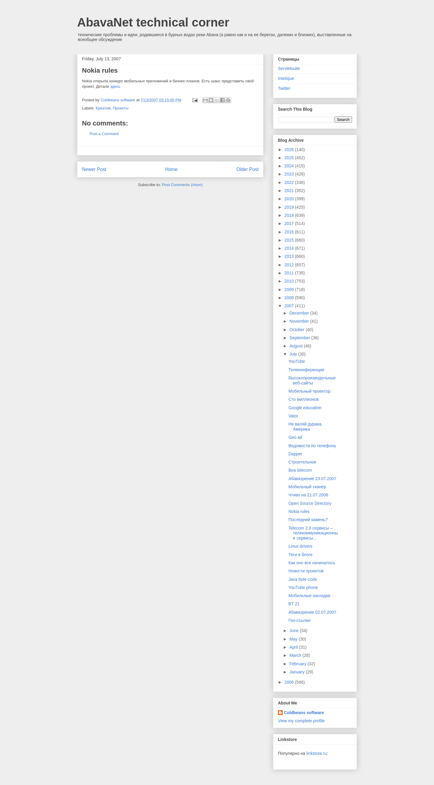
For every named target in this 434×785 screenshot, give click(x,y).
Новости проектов (306, 570)
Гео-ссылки (299, 620)
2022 (290, 182)
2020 (290, 198)
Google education (305, 407)
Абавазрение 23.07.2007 (312, 478)
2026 (290, 149)
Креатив (103, 108)
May (293, 639)
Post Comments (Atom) (182, 184)
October (297, 329)
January (297, 671)
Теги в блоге (300, 554)
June (294, 630)
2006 (290, 682)
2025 (290, 157)
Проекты (120, 108)
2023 (290, 174)
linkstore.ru (316, 753)
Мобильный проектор (309, 391)
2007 (290, 305)
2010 (290, 281)
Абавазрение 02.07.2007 (312, 612)
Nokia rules (299, 511)
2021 (290, 190)
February (298, 663)
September (300, 337)
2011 (290, 273)
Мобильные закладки (309, 595)
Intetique (286, 78)
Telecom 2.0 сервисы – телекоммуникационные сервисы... (313, 533)
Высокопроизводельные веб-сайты (312, 380)
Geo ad (295, 437)
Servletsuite (289, 68)
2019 (290, 207)
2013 (290, 256)
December (299, 313)
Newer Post (94, 169)
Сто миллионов (303, 399)
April (294, 647)
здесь (115, 86)
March (295, 655)
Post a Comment (104, 133)
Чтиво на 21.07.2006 (308, 494)
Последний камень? (308, 519)
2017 (290, 223)
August (296, 345)
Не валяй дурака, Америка (305, 427)
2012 (290, 264)
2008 (290, 297)
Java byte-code (302, 579)
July (293, 354)
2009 (290, 289)
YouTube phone (303, 587)
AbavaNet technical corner (153, 22)
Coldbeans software (304, 712)
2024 (290, 165)
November (299, 321)
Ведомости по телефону (312, 445)
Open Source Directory (309, 503)
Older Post (247, 169)
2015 (290, 240)
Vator (293, 415)
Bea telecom (300, 470)
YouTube (296, 361)
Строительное (302, 462)
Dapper (295, 453)
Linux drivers (300, 546)
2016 (290, 231)
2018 (290, 215)
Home (171, 169)
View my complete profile (301, 720)
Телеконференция (306, 369)
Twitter (284, 88)
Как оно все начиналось (311, 562)
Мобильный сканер (307, 486)
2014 (290, 248)
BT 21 (294, 603)
